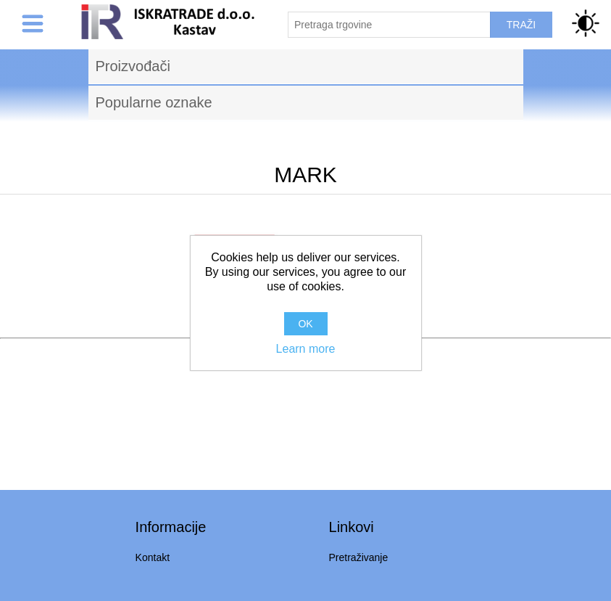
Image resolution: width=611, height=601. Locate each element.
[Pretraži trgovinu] (389, 25)
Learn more (306, 349)
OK (305, 324)
